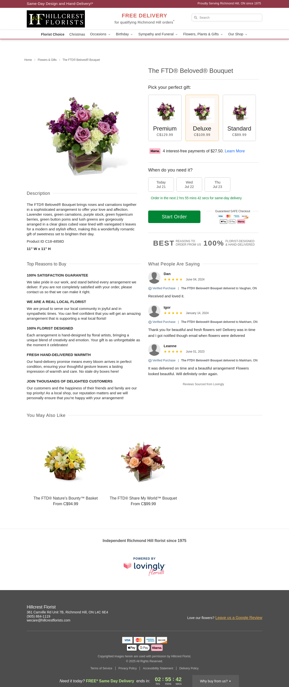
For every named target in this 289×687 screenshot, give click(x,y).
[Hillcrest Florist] (62, 19)
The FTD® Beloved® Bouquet (202, 288)
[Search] (227, 17)
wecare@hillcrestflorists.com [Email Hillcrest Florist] (48, 620)
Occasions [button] (100, 34)
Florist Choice (52, 34)
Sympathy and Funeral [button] (158, 34)
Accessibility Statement (158, 668)
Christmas (77, 34)
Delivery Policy (189, 668)
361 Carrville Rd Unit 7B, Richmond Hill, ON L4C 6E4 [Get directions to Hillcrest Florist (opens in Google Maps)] (67, 612)
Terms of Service (101, 668)
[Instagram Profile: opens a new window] (248, 607)
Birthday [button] (125, 34)
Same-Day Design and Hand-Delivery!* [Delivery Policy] (60, 3)
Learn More (235, 151)
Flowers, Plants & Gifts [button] (203, 34)
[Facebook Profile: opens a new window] (258, 607)
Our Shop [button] (238, 34)
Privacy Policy (127, 668)
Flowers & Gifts (47, 60)
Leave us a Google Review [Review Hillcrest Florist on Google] (238, 618)
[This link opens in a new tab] (144, 566)
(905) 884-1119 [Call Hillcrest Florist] (38, 616)
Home (28, 60)
